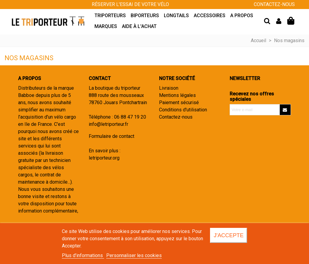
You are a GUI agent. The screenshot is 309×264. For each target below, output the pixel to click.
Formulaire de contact (111, 136)
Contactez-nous (176, 117)
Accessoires (209, 15)
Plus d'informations (83, 255)
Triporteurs (110, 15)
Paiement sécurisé (179, 102)
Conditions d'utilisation (183, 110)
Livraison (168, 88)
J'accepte (229, 235)
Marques (105, 26)
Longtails (176, 15)
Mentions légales (177, 95)
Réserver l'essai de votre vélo (130, 4)
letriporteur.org (104, 158)
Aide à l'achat (139, 26)
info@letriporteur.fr (108, 124)
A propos (241, 15)
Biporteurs (145, 15)
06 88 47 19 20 (130, 117)
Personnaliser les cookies (134, 255)
